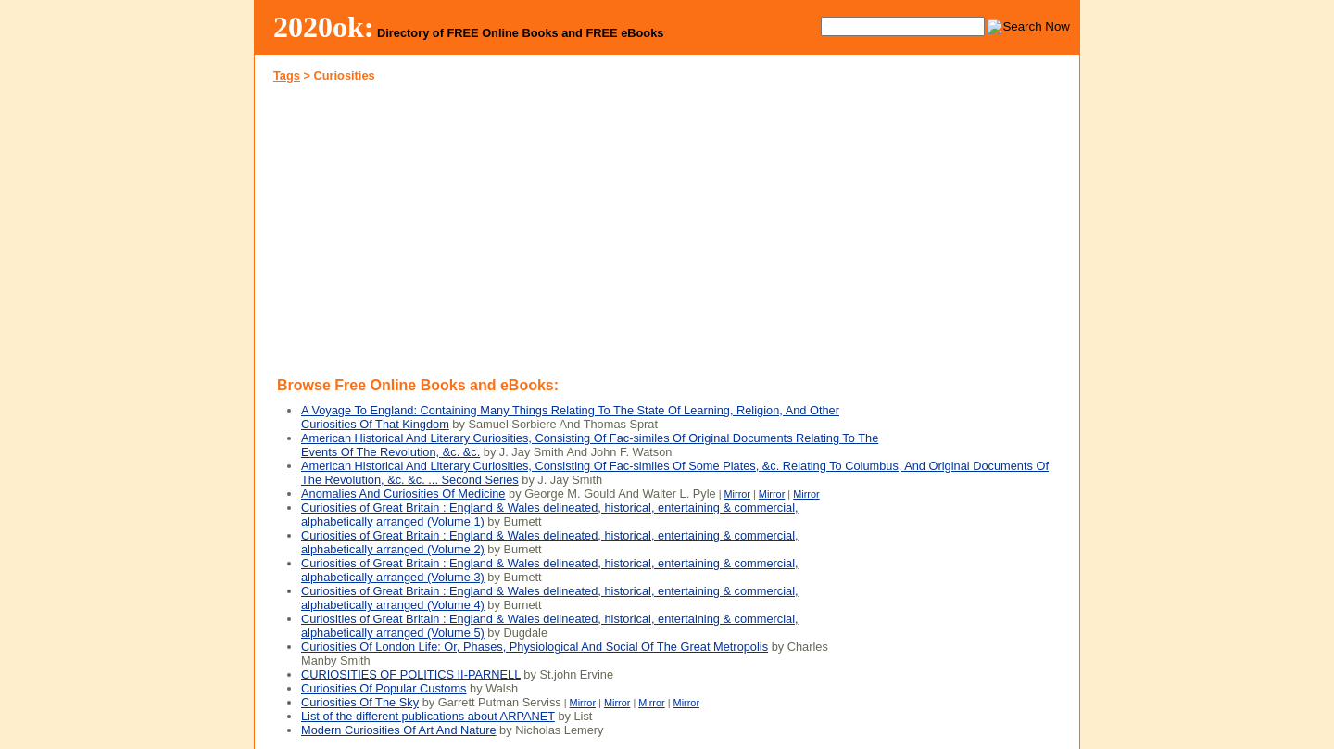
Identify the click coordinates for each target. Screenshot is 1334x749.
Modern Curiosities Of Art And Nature (399, 730)
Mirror (737, 494)
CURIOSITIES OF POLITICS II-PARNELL (411, 674)
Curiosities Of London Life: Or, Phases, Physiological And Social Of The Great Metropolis (534, 647)
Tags (286, 76)
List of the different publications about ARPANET (428, 716)
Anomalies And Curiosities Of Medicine (403, 494)
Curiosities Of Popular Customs (384, 688)
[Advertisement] (461, 226)
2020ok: (323, 27)
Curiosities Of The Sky (360, 702)
